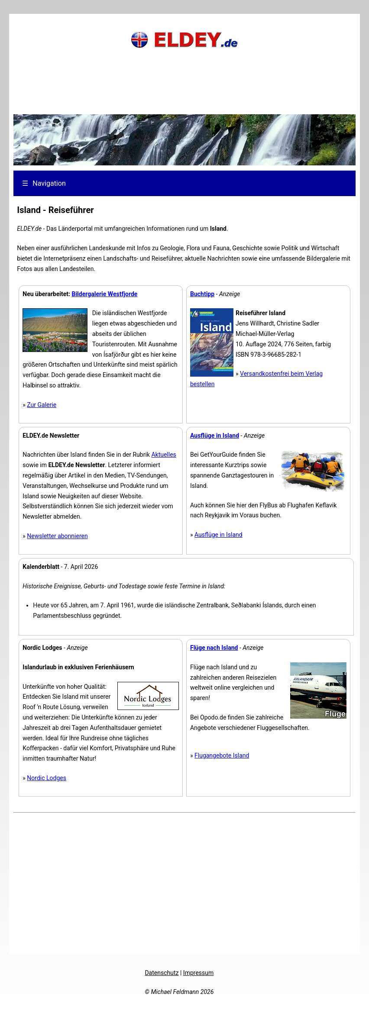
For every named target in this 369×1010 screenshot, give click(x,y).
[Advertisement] (184, 93)
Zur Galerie (41, 404)
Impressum (198, 972)
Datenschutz (161, 972)
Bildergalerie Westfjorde (104, 293)
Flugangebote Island (221, 755)
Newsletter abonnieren (57, 535)
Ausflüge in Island (218, 534)
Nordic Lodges (46, 777)
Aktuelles (163, 454)
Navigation (43, 183)
